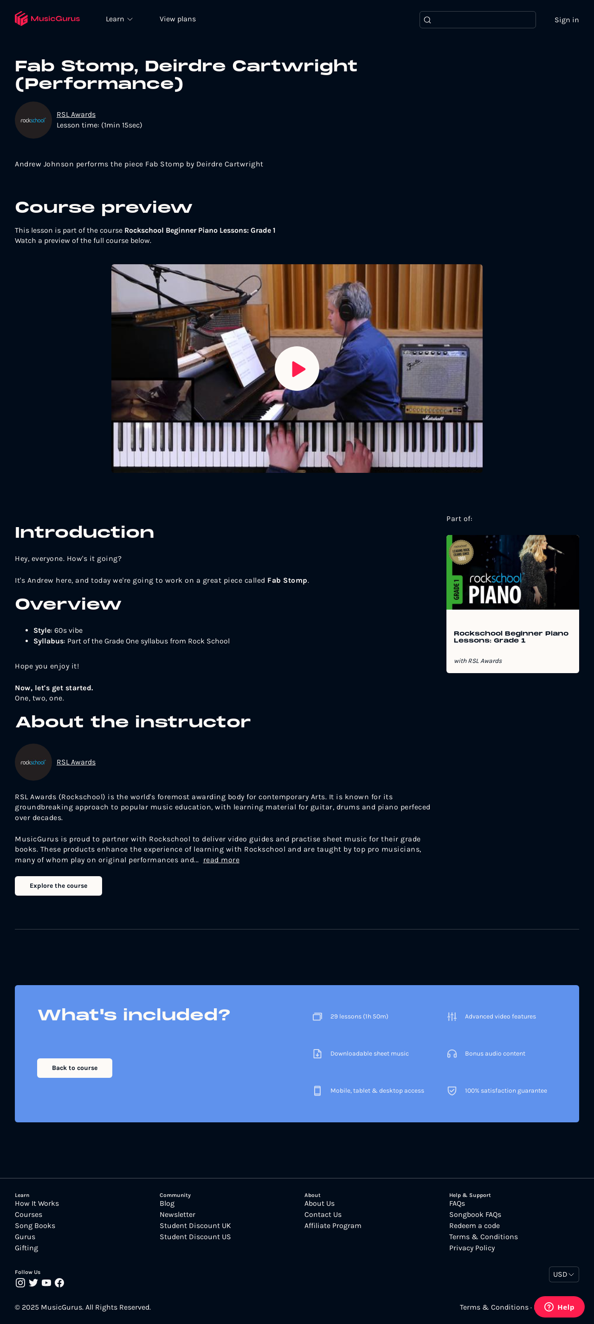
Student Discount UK (195, 1226)
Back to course (74, 1068)
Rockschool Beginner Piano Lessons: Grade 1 (511, 637)
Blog (167, 1204)
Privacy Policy (472, 1248)
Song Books (35, 1226)
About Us (319, 1204)
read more (221, 859)
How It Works (37, 1204)
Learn (117, 18)
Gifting (26, 1248)
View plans (179, 19)
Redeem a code (474, 1226)
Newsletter (177, 1215)
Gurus (25, 1237)
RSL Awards (76, 114)
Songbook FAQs (475, 1215)
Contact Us (323, 1215)
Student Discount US (195, 1237)
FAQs (457, 1204)
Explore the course (58, 886)
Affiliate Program (333, 1226)
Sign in (567, 19)
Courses (28, 1215)
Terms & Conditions (483, 1237)
